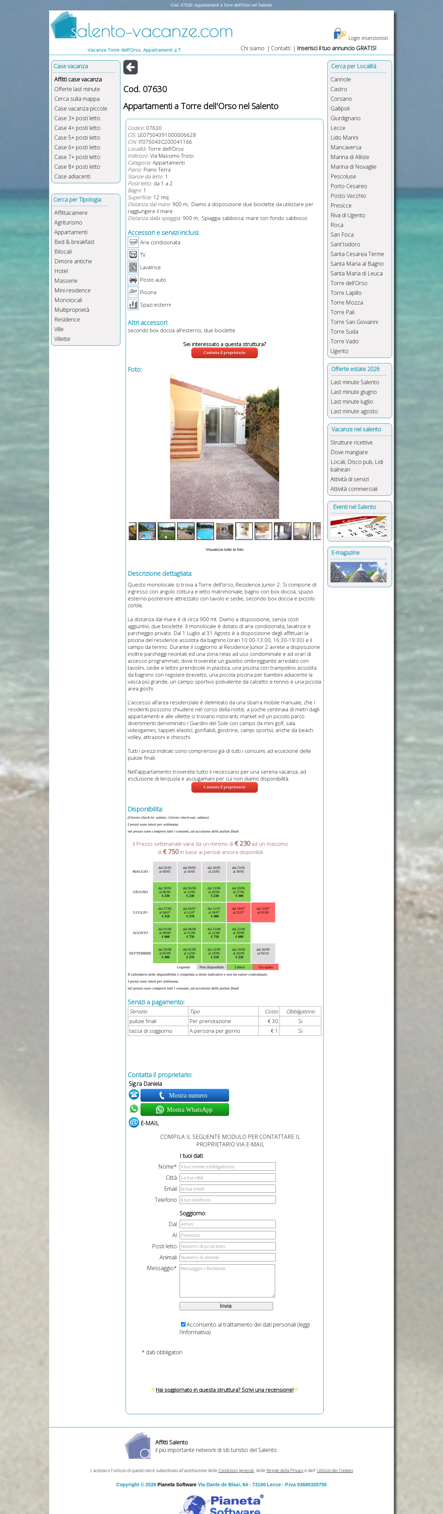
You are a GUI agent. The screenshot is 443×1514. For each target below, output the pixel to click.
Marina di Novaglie (354, 166)
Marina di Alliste (350, 157)
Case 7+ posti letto (77, 157)
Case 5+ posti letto (77, 137)
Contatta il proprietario (224, 352)
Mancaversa (346, 147)
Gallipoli (340, 108)
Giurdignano (346, 118)
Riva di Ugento (348, 215)
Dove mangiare (349, 452)
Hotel (61, 271)
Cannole (341, 79)
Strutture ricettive (352, 442)
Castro (339, 89)
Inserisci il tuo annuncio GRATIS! (336, 48)
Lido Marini (344, 137)
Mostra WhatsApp (189, 1109)
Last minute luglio (352, 401)
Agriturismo (68, 222)
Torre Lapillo (346, 293)
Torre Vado (345, 341)
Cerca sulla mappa (77, 99)
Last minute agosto (354, 411)
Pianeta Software (177, 1484)
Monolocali (68, 300)
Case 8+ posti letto (77, 166)
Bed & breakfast (74, 242)
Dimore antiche (73, 261)
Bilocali (63, 251)
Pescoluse (343, 176)
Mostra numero (189, 1095)
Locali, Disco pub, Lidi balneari (357, 465)
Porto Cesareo (349, 186)
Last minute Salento (355, 382)
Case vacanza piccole (80, 108)
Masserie (66, 280)
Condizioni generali (236, 1470)
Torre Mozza (347, 302)
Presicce (341, 205)
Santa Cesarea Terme (357, 254)
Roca (337, 225)
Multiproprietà (71, 310)
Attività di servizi (350, 479)
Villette (62, 339)
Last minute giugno (354, 392)
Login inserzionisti (368, 38)
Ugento (340, 351)
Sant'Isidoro (345, 244)
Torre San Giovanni (354, 322)
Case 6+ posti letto (77, 147)
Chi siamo (252, 48)
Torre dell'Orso (166, 148)
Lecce (338, 128)
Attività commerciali (354, 489)
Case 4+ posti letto (77, 128)
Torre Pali (342, 312)
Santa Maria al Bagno (357, 263)
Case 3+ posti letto (77, 118)
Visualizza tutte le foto (224, 549)
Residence (67, 319)
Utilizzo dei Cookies (335, 1470)
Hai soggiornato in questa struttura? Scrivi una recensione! (224, 1389)
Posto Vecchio (348, 196)
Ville (59, 329)
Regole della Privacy (285, 1470)
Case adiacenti (72, 176)
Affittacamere (71, 213)
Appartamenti (71, 232)
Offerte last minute (77, 89)
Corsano (341, 99)
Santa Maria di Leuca (357, 273)
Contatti (281, 48)
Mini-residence (72, 290)
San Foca (342, 234)
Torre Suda (344, 331)
